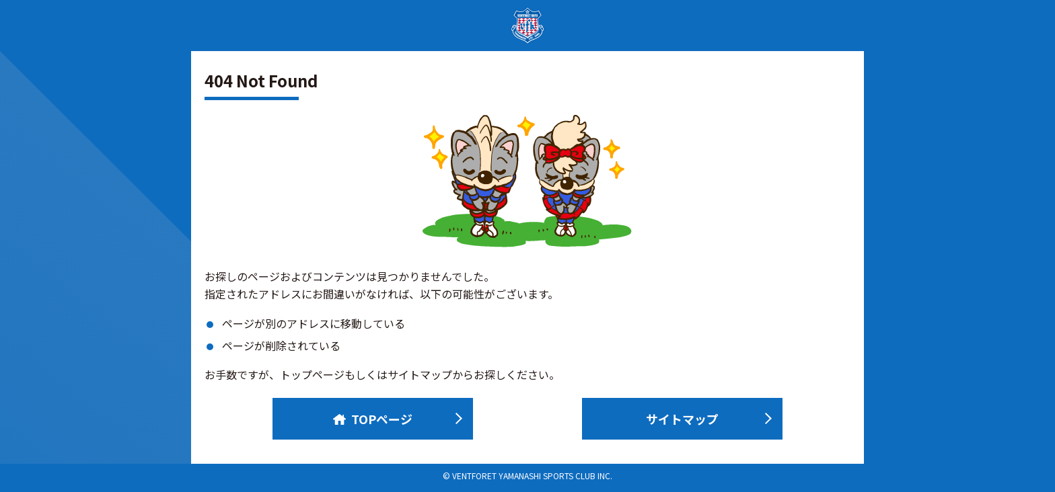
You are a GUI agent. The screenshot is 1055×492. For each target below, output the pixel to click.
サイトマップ (682, 418)
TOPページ (372, 418)
